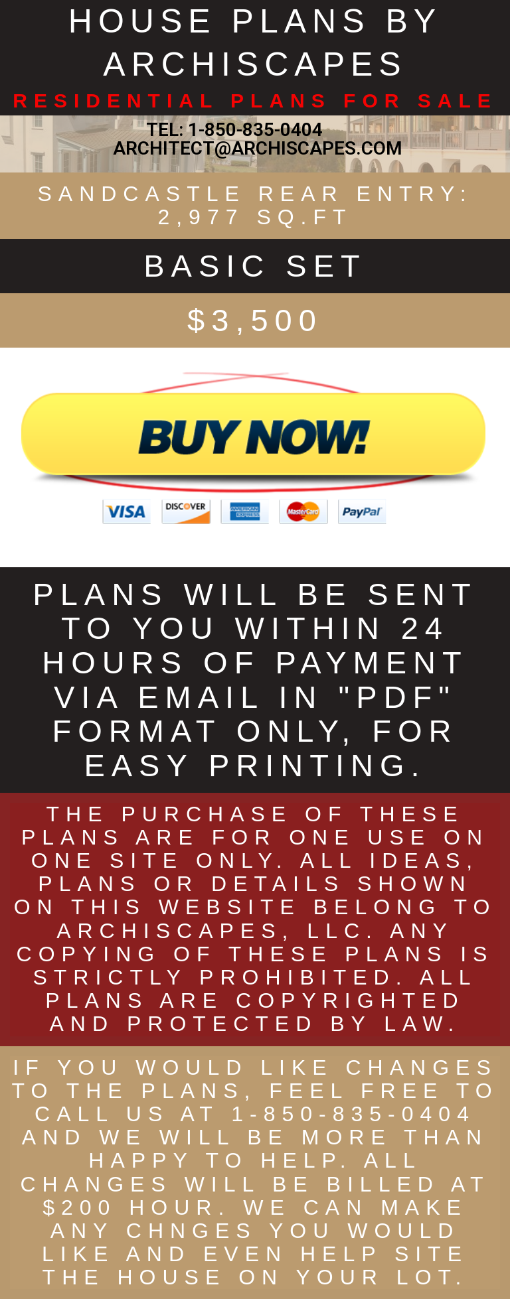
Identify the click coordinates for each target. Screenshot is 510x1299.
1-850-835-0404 (255, 130)
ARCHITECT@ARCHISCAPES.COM (255, 148)
